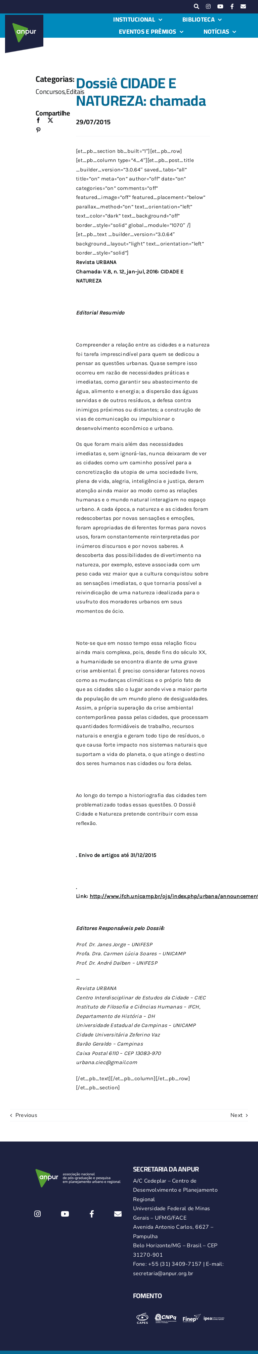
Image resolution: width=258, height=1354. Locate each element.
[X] (50, 121)
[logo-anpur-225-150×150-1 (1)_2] (24, 17)
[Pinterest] (38, 130)
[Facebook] (38, 121)
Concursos (50, 91)
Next (236, 1115)
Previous (26, 1115)
